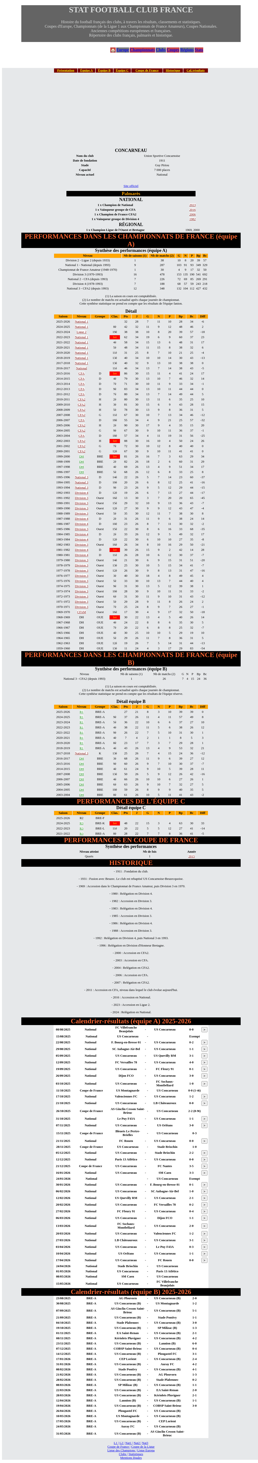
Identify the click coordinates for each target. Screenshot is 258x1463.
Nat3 (145, 1443)
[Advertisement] (131, 110)
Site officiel (131, 186)
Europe (122, 50)
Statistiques (135, 1454)
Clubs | (123, 1454)
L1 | (116, 1443)
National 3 (81, 477)
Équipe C (122, 70)
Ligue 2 (81, 332)
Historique (173, 70)
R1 (82, 712)
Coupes (173, 50)
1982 (192, 219)
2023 (192, 205)
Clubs (161, 50)
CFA (82, 373)
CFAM (81, 612)
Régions (187, 50)
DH (81, 456)
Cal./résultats (196, 70)
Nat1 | (129, 1443)
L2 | (121, 1443)
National (81, 368)
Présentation (65, 70)
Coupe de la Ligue (142, 1446)
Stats (199, 50)
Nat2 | (137, 1443)
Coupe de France (147, 70)
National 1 (81, 321)
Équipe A (86, 70)
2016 (192, 209)
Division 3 (81, 498)
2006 (192, 214)
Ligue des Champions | (121, 1450)
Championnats (142, 50)
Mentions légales (131, 1458)
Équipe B (104, 70)
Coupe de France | (119, 1446)
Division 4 (81, 493)
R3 (82, 823)
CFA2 (81, 399)
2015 (191, 856)
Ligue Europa (146, 1450)
